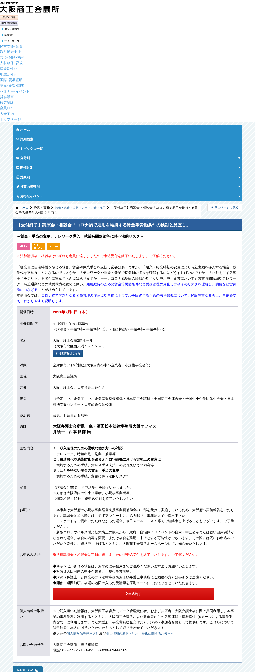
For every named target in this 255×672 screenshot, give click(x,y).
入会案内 (7, 112)
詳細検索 (45, 128)
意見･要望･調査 (12, 84)
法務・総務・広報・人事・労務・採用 (83, 140)
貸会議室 (7, 96)
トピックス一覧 (73, 128)
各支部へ (17, 616)
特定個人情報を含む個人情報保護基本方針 (43, 628)
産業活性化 (8, 67)
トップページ (10, 118)
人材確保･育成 (11, 62)
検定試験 (7, 101)
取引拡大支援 (10, 50)
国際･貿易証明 (11, 79)
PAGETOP (28, 598)
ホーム (23, 128)
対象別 (147, 128)
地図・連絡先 (20, 611)
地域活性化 (8, 73)
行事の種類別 (173, 128)
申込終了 (89, 523)
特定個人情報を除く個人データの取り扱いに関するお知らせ (57, 633)
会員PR (6, 107)
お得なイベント (206, 128)
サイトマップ (21, 622)
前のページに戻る (225, 140)
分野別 (100, 128)
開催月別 (123, 128)
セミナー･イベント (15, 90)
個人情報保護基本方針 (84, 561)
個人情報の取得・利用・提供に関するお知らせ (145, 561)
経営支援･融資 (11, 45)
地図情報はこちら (69, 286)
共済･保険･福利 (12, 56)
